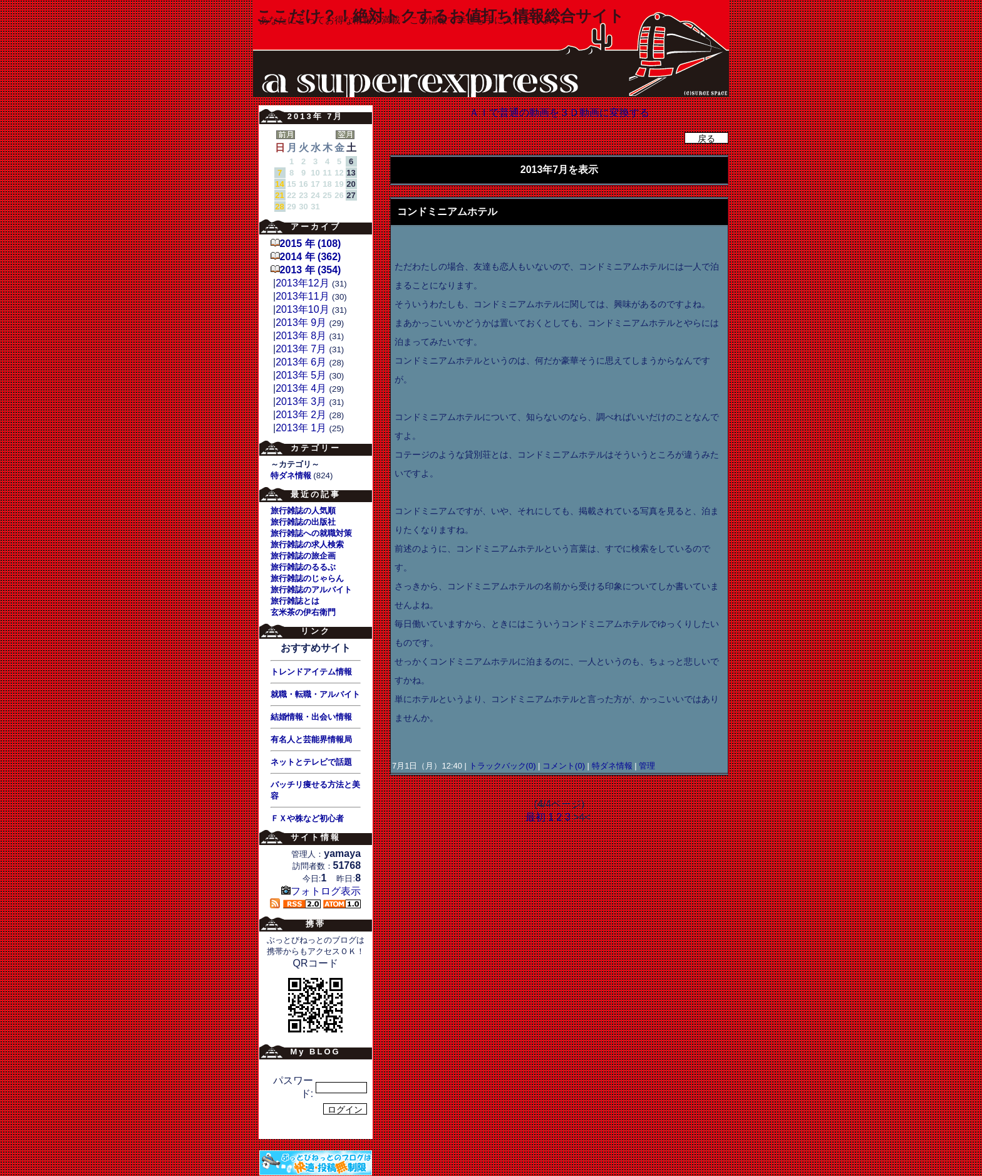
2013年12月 (302, 283)
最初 (535, 817)
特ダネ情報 (611, 765)
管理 (647, 765)
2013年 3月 (301, 401)
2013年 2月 (301, 414)
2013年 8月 (301, 335)
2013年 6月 (301, 362)
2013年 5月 (301, 375)
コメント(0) (563, 765)
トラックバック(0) (502, 765)
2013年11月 (302, 296)
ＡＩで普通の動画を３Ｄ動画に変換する (559, 112)
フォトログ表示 (321, 891)
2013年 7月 (301, 349)
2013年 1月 (301, 428)
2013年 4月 (301, 388)
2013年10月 (302, 309)
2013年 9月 (301, 322)
